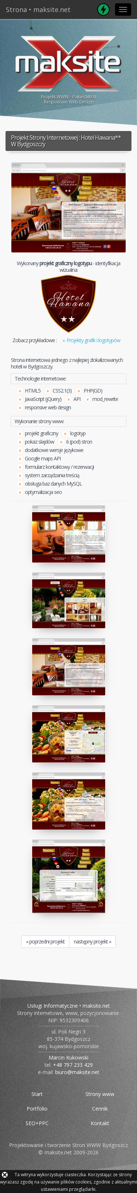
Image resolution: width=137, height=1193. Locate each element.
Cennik (100, 1108)
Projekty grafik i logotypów (93, 340)
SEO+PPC (37, 1123)
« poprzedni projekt (45, 941)
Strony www (99, 1093)
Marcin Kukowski (68, 1057)
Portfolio (37, 1108)
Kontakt (100, 1123)
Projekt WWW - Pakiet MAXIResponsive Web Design (68, 69)
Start (37, 1093)
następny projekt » (92, 941)
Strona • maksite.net (38, 9)
